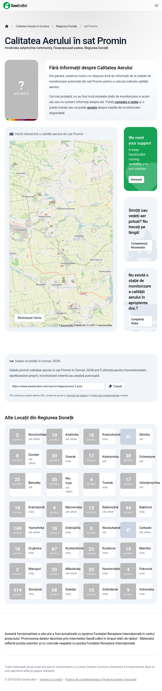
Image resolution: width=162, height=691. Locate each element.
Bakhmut (145, 507)
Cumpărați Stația (141, 321)
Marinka (145, 548)
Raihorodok (110, 507)
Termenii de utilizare (77, 395)
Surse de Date (67, 325)
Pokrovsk (145, 569)
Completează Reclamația (141, 245)
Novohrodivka (112, 569)
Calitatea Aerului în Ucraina (32, 26)
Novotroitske (37, 434)
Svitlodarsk (110, 589)
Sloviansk (35, 589)
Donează (136, 179)
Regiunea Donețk (66, 26)
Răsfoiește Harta (29, 318)
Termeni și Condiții (50, 679)
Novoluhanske (112, 528)
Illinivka (144, 434)
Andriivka (72, 434)
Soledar (70, 589)
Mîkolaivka (73, 569)
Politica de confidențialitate (105, 395)
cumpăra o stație (126, 102)
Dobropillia (73, 528)
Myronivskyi (73, 507)
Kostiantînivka (75, 548)
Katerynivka (110, 456)
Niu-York (70, 481)
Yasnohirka (36, 528)
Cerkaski (145, 528)
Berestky (34, 482)
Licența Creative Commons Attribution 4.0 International (110, 666)
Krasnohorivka (112, 434)
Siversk (70, 456)
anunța (92, 107)
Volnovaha (146, 589)
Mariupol (34, 569)
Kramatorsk (36, 507)
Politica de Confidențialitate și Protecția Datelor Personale (100, 679)
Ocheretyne (147, 456)
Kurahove (109, 548)
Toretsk (107, 482)
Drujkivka (34, 548)
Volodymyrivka (149, 482)
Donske (33, 454)
